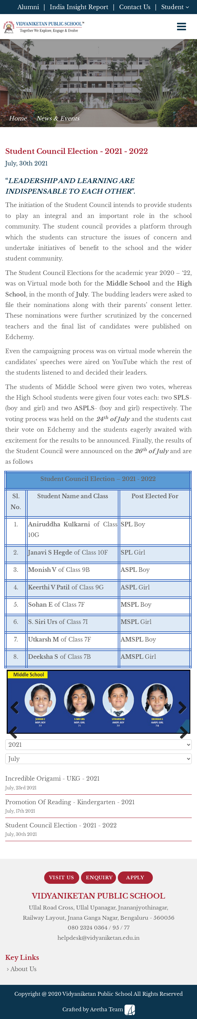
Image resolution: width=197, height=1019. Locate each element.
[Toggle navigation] (181, 26)
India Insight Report (79, 7)
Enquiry (99, 878)
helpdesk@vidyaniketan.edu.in (98, 937)
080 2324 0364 (88, 927)
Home (18, 118)
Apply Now (135, 879)
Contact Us (134, 7)
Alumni (28, 7)
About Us (23, 969)
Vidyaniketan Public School (97, 994)
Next (180, 709)
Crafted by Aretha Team (98, 1009)
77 (127, 927)
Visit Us (61, 878)
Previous (17, 709)
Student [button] (175, 7)
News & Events (57, 118)
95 (116, 927)
